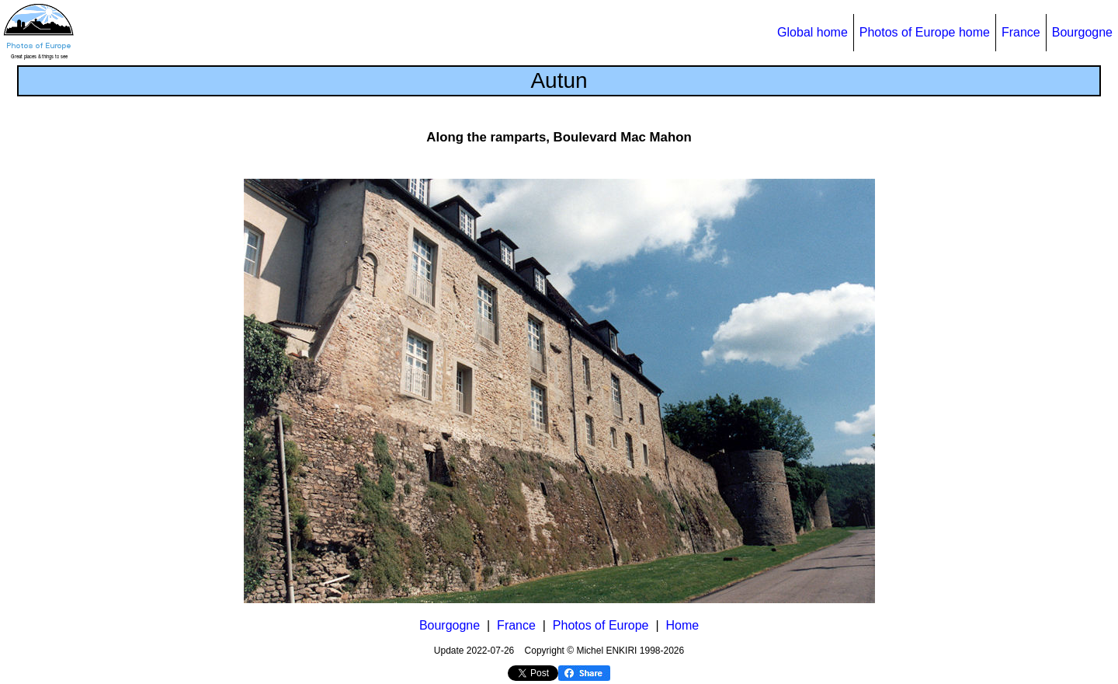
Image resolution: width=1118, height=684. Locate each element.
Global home (812, 32)
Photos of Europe (601, 625)
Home (682, 625)
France (1021, 32)
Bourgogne (1082, 32)
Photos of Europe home (924, 32)
